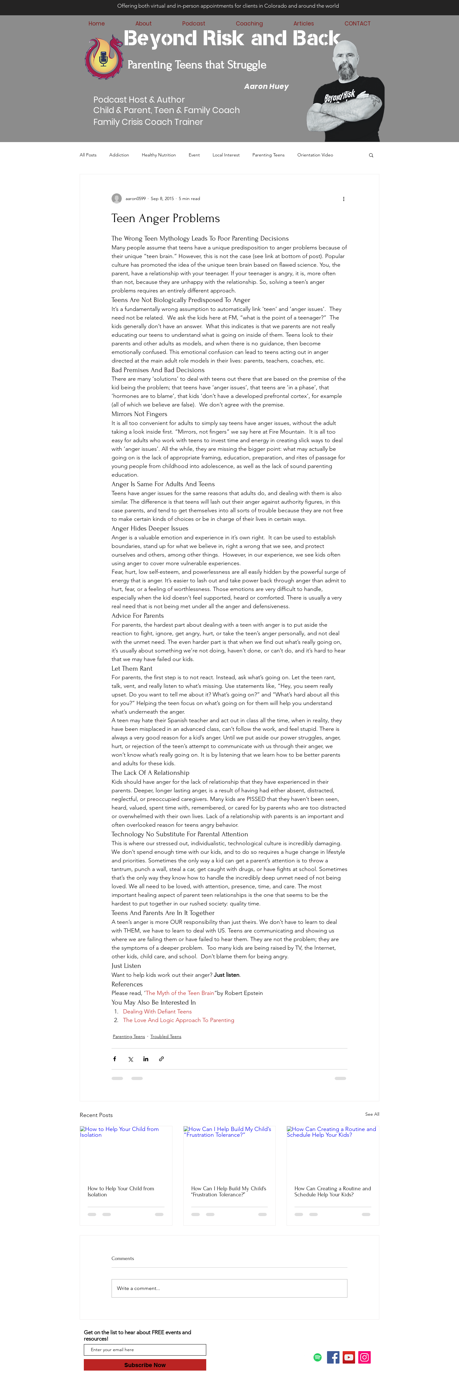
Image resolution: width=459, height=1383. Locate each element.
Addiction (119, 155)
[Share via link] (161, 1059)
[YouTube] (349, 1357)
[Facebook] (333, 1357)
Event (194, 155)
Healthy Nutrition (159, 155)
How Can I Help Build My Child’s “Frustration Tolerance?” (228, 1191)
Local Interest (226, 155)
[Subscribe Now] (145, 1365)
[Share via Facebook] (115, 1059)
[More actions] (343, 198)
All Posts (88, 155)
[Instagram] (364, 1357)
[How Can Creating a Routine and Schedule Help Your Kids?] (333, 1152)
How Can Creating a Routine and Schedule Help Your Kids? (333, 1191)
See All (372, 1114)
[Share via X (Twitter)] (130, 1059)
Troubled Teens (165, 1036)
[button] (371, 154)
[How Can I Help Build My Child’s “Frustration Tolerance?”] (230, 1152)
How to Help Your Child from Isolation (121, 1191)
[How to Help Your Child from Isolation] (126, 1152)
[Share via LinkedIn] (146, 1059)
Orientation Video (315, 155)
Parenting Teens (268, 155)
